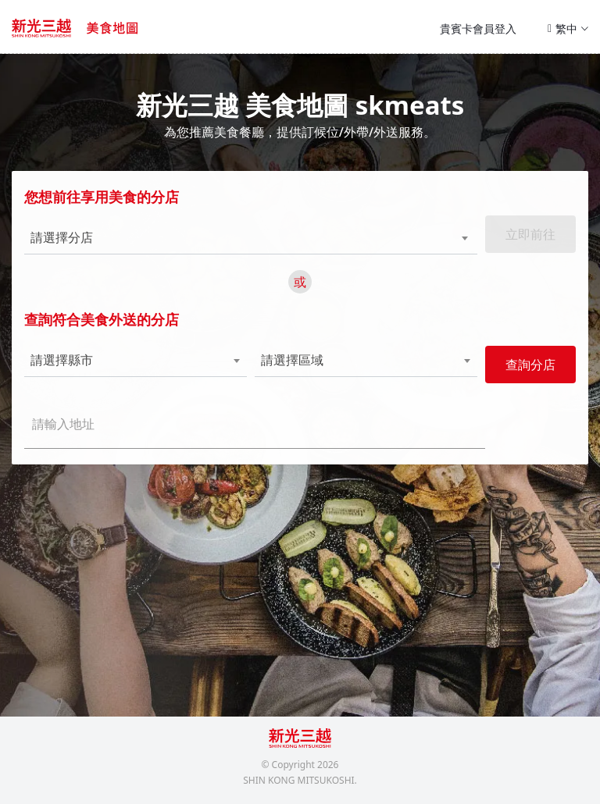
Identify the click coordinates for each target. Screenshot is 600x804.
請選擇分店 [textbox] (61, 237)
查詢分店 (530, 364)
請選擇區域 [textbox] (292, 360)
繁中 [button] (568, 28)
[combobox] (228, 238)
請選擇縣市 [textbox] (61, 360)
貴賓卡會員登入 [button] (478, 28)
